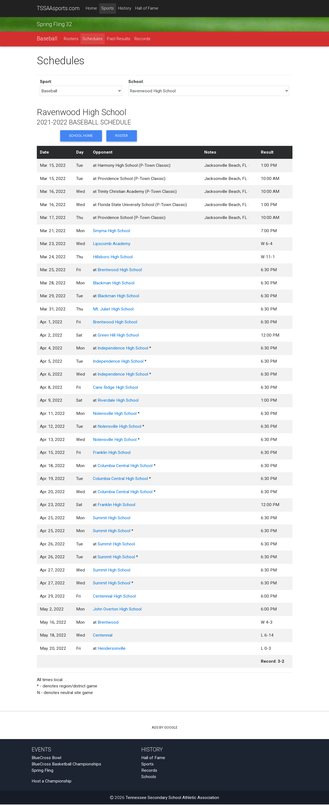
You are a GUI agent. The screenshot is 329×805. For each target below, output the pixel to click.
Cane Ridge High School (115, 387)
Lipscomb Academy (111, 244)
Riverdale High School (118, 400)
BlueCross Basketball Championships (66, 764)
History (124, 8)
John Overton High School (117, 609)
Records (142, 39)
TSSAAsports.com (58, 8)
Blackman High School (113, 283)
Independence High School (123, 348)
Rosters (71, 39)
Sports (107, 8)
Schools (148, 777)
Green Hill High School (118, 335)
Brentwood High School (120, 270)
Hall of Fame (146, 8)
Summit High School (111, 518)
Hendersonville (112, 648)
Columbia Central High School (125, 465)
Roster (121, 136)
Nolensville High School (115, 413)
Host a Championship (51, 781)
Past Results (118, 39)
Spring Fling (42, 770)
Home (91, 8)
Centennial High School (114, 596)
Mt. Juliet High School (113, 309)
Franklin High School (112, 453)
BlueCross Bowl (46, 758)
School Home (81, 136)
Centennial (102, 635)
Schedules (92, 39)
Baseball (47, 39)
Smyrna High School (111, 231)
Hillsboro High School (113, 257)
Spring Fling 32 (54, 24)
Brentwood (108, 622)
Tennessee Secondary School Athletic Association (172, 798)
